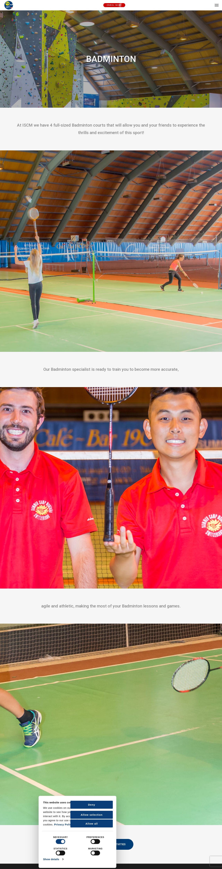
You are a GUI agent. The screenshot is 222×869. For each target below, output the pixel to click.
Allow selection (55, 814)
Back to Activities (111, 844)
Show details (14, 858)
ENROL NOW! (114, 5)
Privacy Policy (26, 824)
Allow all (54, 823)
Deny (54, 804)
